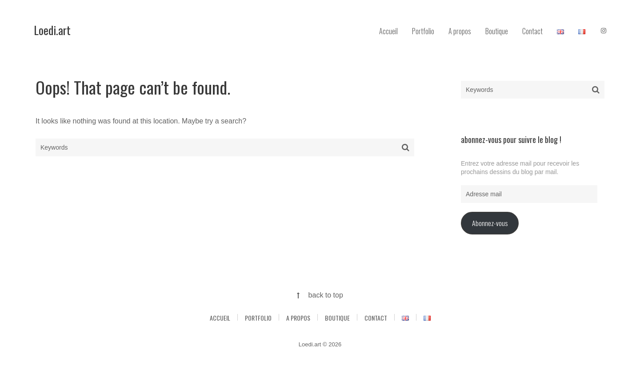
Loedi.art (52, 30)
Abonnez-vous (490, 223)
